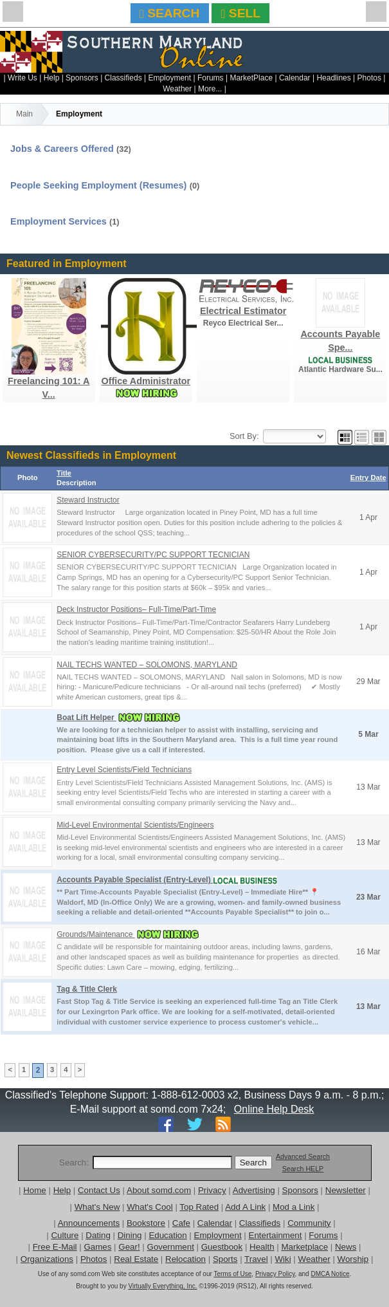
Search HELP (303, 1169)
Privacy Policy (275, 1273)
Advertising (254, 1190)
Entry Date (368, 477)
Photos (369, 77)
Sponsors (82, 77)
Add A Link (245, 1207)
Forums (210, 77)
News (345, 1247)
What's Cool (149, 1207)
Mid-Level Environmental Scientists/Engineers (135, 825)
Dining (130, 1235)
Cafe (181, 1223)
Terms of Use (232, 1273)
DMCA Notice (330, 1273)
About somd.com (159, 1190)
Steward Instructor (88, 500)
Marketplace (304, 1247)
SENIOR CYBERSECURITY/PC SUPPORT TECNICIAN (153, 554)
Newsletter (345, 1190)
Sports (225, 1259)
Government (170, 1247)
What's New (97, 1207)
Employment (169, 77)
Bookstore (146, 1223)
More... (210, 88)
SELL (240, 13)
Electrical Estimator (243, 311)
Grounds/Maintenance (95, 934)
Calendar (295, 77)
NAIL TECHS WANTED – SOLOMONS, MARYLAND (147, 664)
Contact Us (99, 1190)
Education (167, 1235)
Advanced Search (303, 1156)
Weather (177, 88)
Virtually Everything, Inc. (162, 1286)
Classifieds (123, 77)
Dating (98, 1235)
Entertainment (275, 1235)
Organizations (47, 1259)
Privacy (212, 1190)
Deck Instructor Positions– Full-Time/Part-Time (136, 609)
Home (34, 1190)
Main (24, 113)
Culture (64, 1235)
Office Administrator (146, 381)
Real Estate (136, 1259)
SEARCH (169, 13)
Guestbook (221, 1247)
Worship (353, 1259)
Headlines (333, 77)
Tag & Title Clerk (87, 989)
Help (52, 77)
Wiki (283, 1259)
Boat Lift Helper (86, 717)
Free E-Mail (55, 1247)
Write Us (22, 77)
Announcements (89, 1223)
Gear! (129, 1247)
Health (262, 1247)
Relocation (185, 1259)
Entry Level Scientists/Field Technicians (124, 769)
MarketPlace (251, 77)
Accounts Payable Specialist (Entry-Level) (135, 879)
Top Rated (199, 1207)
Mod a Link (293, 1207)
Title (64, 473)
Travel (256, 1259)
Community (308, 1223)
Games (97, 1247)
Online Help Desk (274, 1109)
